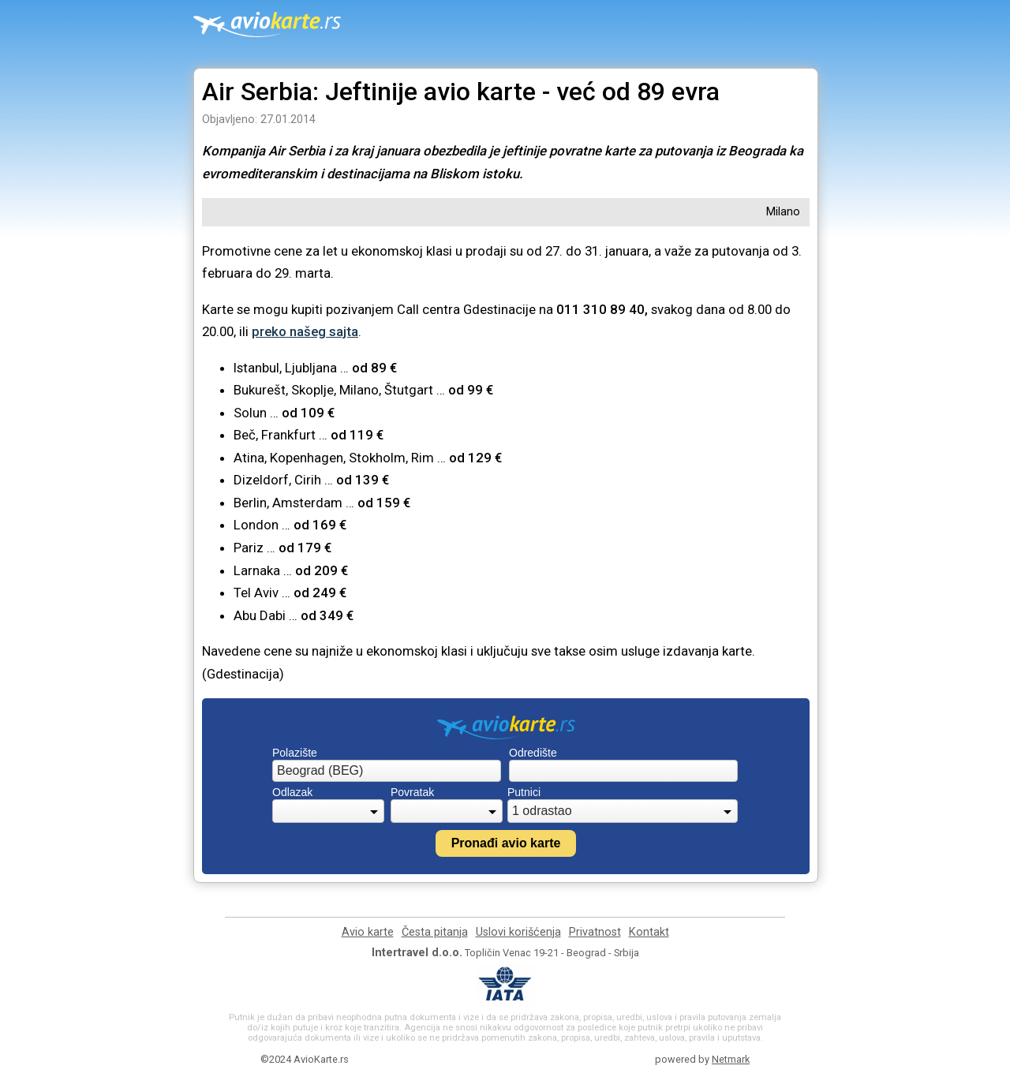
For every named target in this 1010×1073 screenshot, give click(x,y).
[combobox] (386, 771)
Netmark (731, 1059)
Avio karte (368, 932)
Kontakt (649, 932)
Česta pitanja (435, 932)
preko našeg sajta (305, 331)
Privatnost (595, 932)
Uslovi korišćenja (518, 932)
